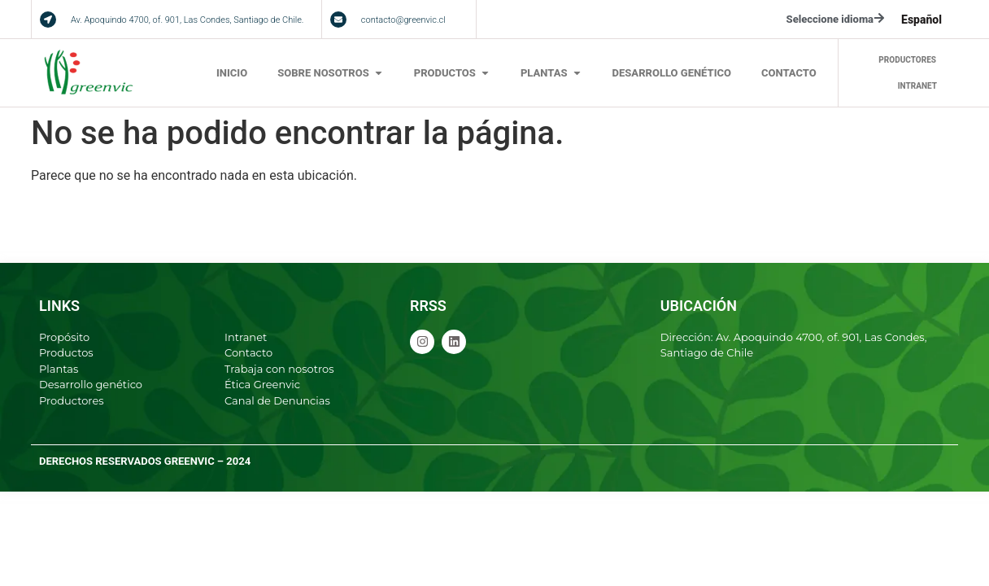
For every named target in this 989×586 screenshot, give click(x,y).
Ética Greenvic (262, 384)
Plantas (58, 368)
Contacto (248, 352)
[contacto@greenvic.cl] (338, 19)
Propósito (64, 336)
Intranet (245, 336)
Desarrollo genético (90, 384)
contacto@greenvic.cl (403, 20)
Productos (66, 352)
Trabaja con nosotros (279, 368)
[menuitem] (921, 19)
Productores (71, 400)
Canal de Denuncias (277, 400)
